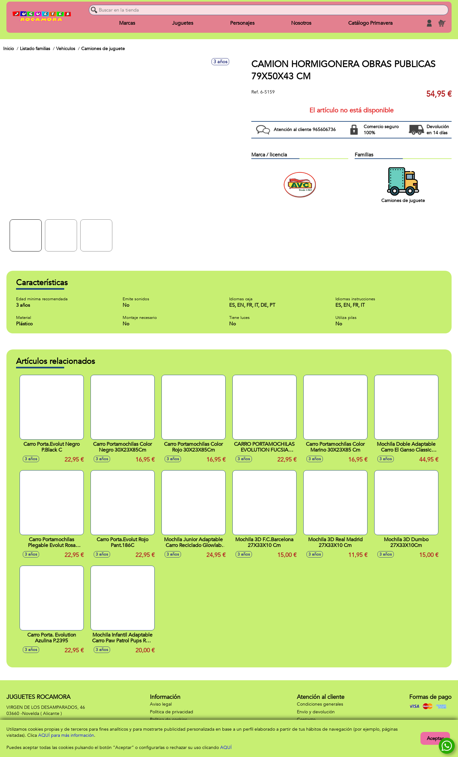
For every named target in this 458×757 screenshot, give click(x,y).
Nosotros (301, 23)
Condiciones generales (320, 704)
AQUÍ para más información (66, 735)
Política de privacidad (171, 712)
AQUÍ (226, 747)
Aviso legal (161, 704)
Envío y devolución (316, 712)
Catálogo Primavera (370, 23)
